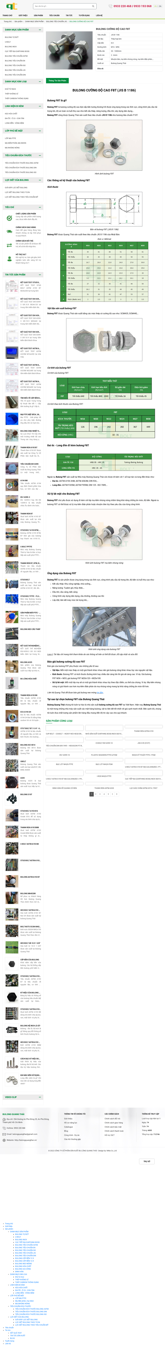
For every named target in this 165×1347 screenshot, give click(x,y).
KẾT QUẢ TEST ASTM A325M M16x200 (30, 348)
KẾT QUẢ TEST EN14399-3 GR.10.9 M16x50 (30, 332)
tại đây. (100, 692)
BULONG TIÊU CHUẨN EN (15, 61)
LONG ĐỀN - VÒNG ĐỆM (14, 123)
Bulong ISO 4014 (27, 745)
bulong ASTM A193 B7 (30, 877)
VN (155, 6)
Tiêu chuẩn (9, 1328)
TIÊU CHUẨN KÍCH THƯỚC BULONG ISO (20, 172)
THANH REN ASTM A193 (143, 731)
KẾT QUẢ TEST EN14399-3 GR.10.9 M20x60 (30, 315)
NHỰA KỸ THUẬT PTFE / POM (143, 755)
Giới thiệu (68, 1119)
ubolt (23, 761)
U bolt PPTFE (26, 547)
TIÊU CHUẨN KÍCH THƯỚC (20, 1306)
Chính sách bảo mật (113, 1127)
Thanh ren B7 (26, 514)
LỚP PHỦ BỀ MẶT (17, 1296)
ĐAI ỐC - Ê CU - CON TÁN (14, 118)
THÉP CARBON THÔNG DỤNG (17, 98)
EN (160, 6)
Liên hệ (8, 1344)
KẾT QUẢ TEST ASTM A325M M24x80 (30, 381)
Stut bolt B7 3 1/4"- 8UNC (30, 728)
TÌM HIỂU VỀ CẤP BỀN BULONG (30, 398)
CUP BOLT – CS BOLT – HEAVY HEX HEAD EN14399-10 (64, 734)
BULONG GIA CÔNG (23, 1269)
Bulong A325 (26, 662)
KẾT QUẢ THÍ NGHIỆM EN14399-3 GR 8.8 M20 (30, 646)
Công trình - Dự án (71, 1135)
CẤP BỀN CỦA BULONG (29, 960)
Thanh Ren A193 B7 (28, 448)
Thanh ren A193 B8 (28, 695)
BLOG (12, 1338)
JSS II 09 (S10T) (143, 743)
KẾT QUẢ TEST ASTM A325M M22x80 (30, 365)
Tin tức (8, 1330)
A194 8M (24, 481)
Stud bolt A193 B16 (29, 811)
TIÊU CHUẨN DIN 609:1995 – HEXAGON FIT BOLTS (64, 746)
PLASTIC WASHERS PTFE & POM (104, 755)
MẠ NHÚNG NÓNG (12, 148)
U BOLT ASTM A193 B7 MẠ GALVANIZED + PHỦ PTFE (64, 779)
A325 (22, 778)
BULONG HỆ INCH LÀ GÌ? (30, 1026)
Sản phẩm (9, 1229)
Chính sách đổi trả (112, 1119)
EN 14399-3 (25, 497)
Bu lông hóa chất (28, 679)
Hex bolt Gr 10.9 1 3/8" (30, 943)
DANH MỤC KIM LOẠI (18, 1274)
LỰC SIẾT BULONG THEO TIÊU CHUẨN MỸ (21, 197)
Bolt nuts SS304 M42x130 (30, 927)
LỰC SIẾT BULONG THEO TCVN (17, 192)
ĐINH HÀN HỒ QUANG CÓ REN (65, 788)
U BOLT (8, 42)
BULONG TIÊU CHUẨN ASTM (16, 56)
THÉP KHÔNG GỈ (11, 94)
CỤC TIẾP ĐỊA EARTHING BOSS (17, 51)
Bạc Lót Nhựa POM (104, 764)
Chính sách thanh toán (114, 1131)
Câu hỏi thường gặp (72, 1139)
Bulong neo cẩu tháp (30, 629)
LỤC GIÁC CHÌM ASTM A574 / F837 (144, 788)
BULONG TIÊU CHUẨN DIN (15, 75)
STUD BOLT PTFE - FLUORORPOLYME (30, 596)
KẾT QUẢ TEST (16, 1333)
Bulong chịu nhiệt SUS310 (30, 431)
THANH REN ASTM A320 (104, 788)
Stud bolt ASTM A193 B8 (30, 1009)
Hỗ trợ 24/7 (109, 1135)
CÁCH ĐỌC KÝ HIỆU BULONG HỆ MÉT (30, 1059)
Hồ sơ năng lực (70, 1123)
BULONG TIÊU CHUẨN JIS (15, 70)
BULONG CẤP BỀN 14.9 (24, 1261)
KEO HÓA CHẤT (11, 114)
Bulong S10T (26, 794)
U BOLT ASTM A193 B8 (29, 844)
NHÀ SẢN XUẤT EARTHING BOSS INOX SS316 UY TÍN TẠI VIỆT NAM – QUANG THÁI (104, 734)
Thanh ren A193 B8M (29, 827)
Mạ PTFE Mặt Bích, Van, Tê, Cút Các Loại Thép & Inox (30, 414)
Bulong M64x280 (28, 893)
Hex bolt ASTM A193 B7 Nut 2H (30, 910)
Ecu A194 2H (25, 712)
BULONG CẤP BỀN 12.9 (24, 1258)
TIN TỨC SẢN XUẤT (17, 1336)
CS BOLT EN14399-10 (104, 743)
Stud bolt (25, 580)
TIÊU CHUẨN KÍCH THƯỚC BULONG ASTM (21, 163)
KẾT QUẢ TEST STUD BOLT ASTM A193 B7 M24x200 (30, 282)
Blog (66, 1131)
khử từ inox (10, 89)
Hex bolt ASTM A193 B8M (30, 1042)
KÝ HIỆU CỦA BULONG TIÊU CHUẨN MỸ (30, 993)
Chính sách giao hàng (114, 1123)
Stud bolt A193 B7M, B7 (30, 530)
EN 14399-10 (64, 755)
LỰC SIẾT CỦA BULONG (19, 1317)
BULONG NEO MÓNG (23, 1264)
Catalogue (68, 1127)
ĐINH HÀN (19, 1272)
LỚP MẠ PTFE (10, 138)
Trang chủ (9, 1224)
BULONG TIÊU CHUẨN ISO (15, 65)
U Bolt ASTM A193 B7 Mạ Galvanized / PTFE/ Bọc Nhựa (143, 767)
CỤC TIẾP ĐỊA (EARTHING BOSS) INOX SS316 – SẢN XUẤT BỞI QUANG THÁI (143, 779)
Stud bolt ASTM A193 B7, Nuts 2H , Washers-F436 (30, 976)
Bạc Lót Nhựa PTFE (64, 764)
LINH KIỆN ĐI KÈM (17, 1285)
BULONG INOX (11, 47)
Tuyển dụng (9, 1341)
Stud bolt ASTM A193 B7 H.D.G (30, 860)
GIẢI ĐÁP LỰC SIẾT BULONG (16, 188)
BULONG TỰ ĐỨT (12, 37)
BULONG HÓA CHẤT (23, 1266)
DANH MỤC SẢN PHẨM (19, 1232)
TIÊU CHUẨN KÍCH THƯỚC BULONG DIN (21, 168)
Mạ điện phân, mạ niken (15, 143)
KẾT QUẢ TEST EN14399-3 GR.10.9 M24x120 (30, 299)
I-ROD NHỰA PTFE (104, 776)
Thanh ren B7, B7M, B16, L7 (30, 563)
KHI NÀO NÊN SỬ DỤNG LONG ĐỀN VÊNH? (30, 1075)
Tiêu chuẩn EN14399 (29, 464)
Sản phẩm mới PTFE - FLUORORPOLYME (30, 613)
